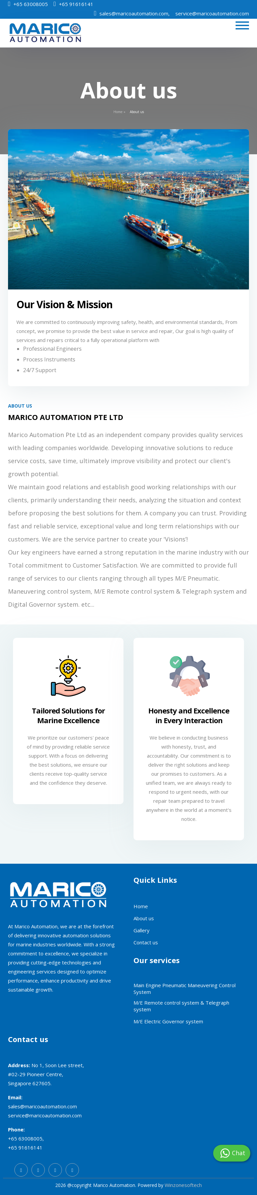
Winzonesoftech (183, 1185)
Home (141, 906)
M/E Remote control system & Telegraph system (181, 1006)
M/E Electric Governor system (168, 1021)
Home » (119, 111)
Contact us (146, 942)
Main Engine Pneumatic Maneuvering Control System (185, 988)
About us (144, 918)
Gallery (142, 930)
